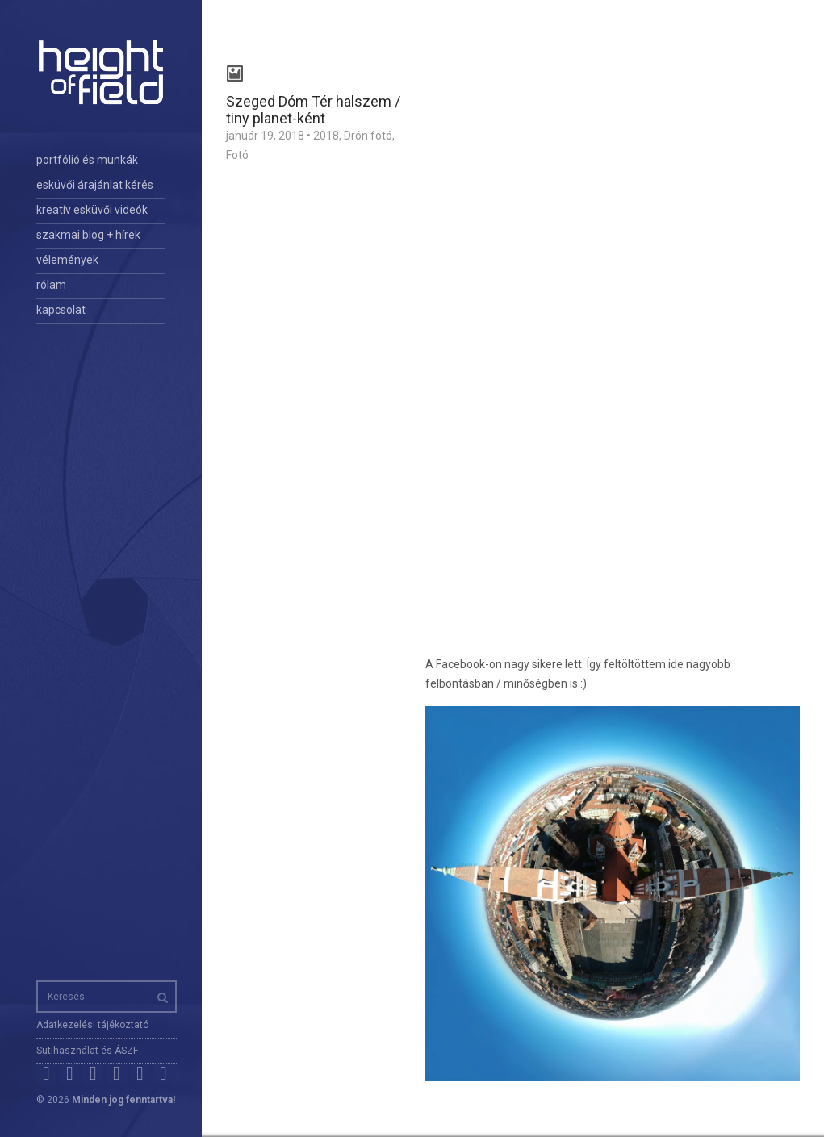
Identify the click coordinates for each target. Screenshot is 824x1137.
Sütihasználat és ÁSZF (87, 1050)
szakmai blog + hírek (88, 234)
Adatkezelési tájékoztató (92, 1024)
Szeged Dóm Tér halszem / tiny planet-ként (313, 110)
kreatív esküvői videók (92, 209)
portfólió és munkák (87, 159)
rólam (51, 284)
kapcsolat (61, 309)
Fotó (237, 154)
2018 (326, 135)
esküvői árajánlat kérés (94, 184)
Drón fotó (368, 135)
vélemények (67, 259)
